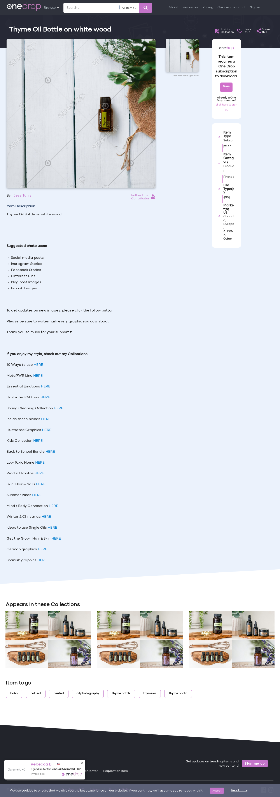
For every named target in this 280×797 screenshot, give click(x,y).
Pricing (208, 7)
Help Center (89, 771)
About (173, 7)
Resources (190, 7)
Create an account (231, 7)
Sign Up (226, 87)
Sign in (255, 7)
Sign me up (255, 763)
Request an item (115, 771)
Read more (239, 790)
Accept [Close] (217, 790)
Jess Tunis (22, 195)
